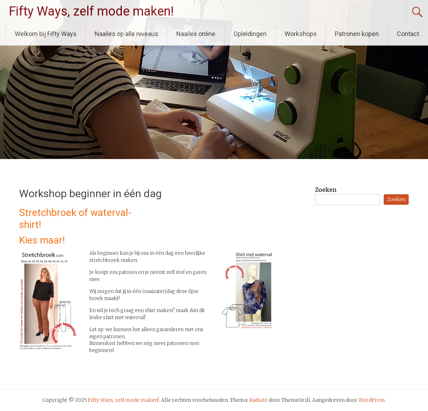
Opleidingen (250, 33)
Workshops (301, 33)
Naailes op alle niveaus (126, 33)
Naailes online (195, 33)
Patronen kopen (357, 33)
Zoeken (325, 189)
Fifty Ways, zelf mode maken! (91, 11)
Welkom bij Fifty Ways (46, 33)
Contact (408, 33)
